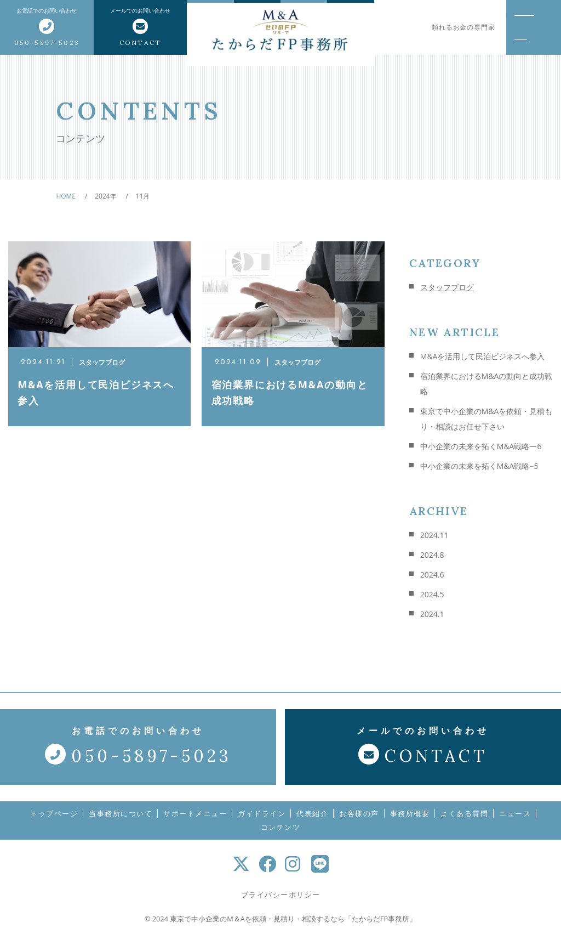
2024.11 (434, 535)
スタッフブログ (447, 287)
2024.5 (432, 594)
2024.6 (432, 574)
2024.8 (432, 555)
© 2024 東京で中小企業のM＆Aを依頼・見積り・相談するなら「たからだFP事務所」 (280, 926)
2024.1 (432, 614)
